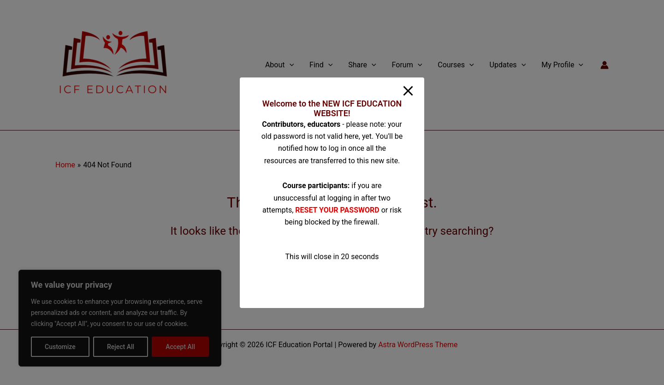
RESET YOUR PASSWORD (337, 210)
